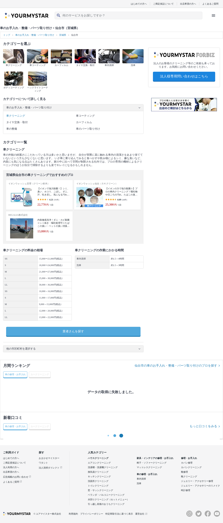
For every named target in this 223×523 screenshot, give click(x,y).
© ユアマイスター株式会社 (47, 514)
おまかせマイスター (49, 458)
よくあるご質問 (210, 3)
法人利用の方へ (11, 467)
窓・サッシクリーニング (100, 490)
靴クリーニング (189, 476)
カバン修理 (186, 462)
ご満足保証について (163, 3)
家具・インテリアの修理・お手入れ (155, 458)
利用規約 (73, 514)
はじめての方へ (139, 3)
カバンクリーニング (191, 467)
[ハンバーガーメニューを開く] (213, 15)
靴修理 (184, 472)
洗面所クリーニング (98, 481)
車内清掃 (141, 478)
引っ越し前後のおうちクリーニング (106, 504)
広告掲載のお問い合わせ (17, 477)
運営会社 (141, 514)
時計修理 (185, 490)
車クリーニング (15, 115)
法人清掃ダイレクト (50, 467)
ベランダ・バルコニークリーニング (106, 495)
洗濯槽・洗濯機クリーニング (103, 467)
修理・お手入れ (189, 458)
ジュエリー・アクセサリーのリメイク (200, 485)
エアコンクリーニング (99, 462)
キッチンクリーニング (99, 476)
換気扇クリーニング (98, 472)
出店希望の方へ (188, 3)
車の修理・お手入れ (147, 474)
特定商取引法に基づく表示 (119, 514)
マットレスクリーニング (149, 467)
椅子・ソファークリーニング (151, 462)
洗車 (139, 483)
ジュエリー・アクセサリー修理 (197, 481)
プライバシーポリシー (91, 514)
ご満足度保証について (14, 462)
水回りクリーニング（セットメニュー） (108, 499)
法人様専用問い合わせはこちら (184, 76)
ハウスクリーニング (98, 458)
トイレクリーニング (98, 485)
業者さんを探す (73, 331)
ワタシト (43, 462)
